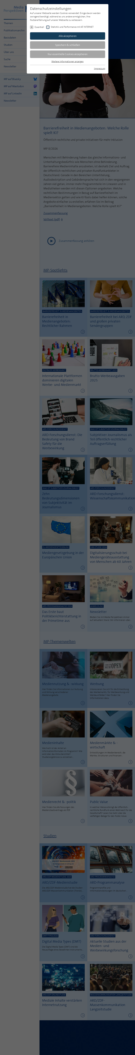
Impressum (99, 68)
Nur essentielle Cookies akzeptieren (67, 54)
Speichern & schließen (67, 45)
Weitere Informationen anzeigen (67, 61)
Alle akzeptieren (68, 36)
